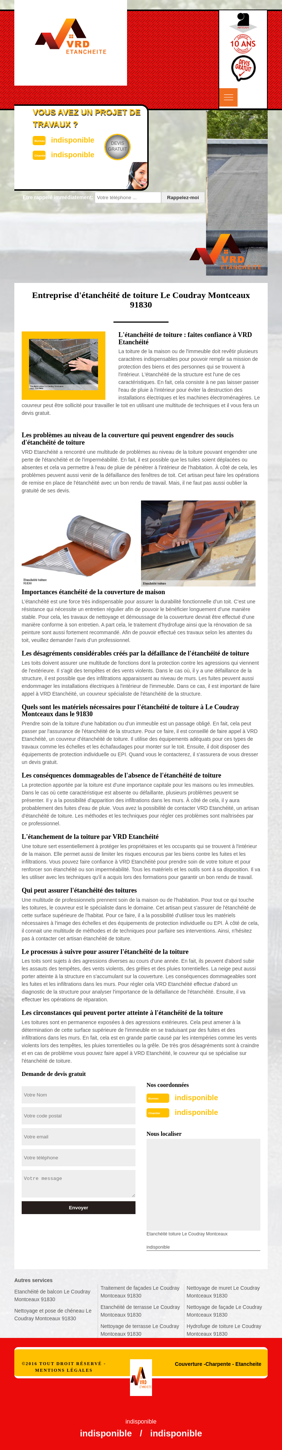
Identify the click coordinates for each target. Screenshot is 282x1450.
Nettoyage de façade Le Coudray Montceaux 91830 (224, 1311)
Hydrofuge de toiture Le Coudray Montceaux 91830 (224, 1330)
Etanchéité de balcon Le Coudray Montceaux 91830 (52, 1295)
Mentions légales (64, 1370)
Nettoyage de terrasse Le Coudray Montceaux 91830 (140, 1330)
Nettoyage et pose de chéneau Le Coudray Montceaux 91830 (52, 1314)
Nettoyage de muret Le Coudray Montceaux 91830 (223, 1292)
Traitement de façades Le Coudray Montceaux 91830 (140, 1292)
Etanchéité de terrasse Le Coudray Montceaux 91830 (140, 1311)
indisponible (196, 1098)
